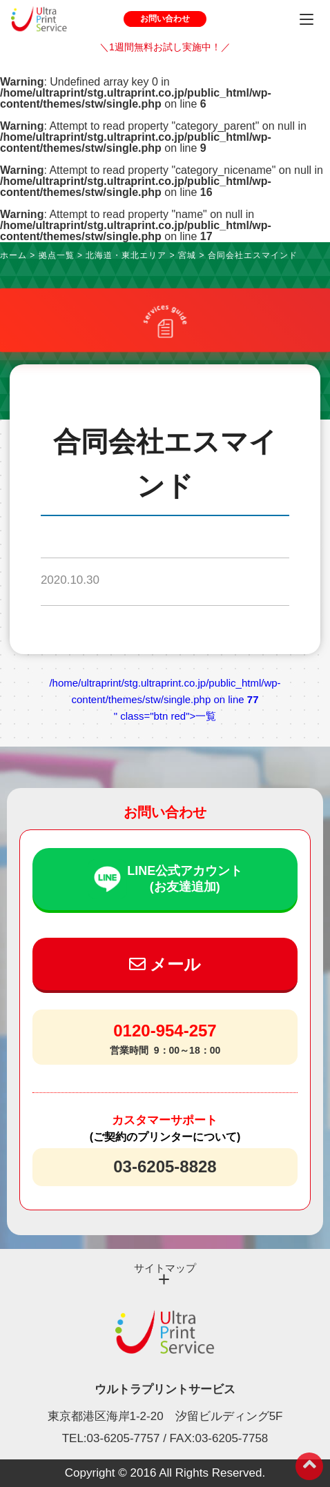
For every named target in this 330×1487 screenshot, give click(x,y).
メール (165, 964)
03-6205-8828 (164, 1166)
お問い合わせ (165, 18)
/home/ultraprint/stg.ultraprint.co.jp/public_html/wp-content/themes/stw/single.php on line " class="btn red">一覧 (164, 699)
